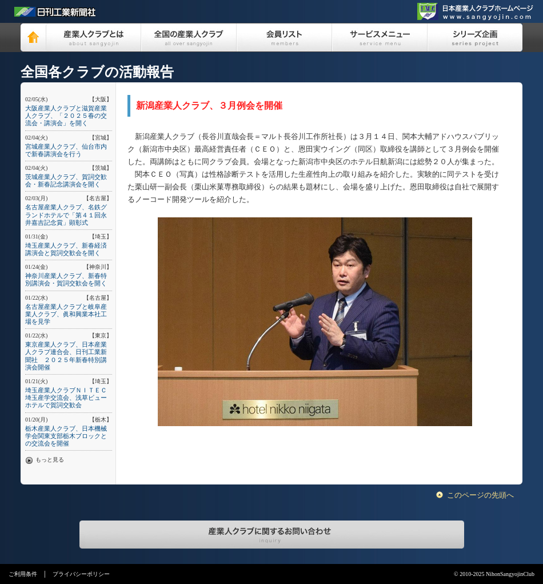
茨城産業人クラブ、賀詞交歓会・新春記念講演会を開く (66, 180)
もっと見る (49, 459)
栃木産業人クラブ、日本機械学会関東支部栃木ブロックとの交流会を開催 (66, 436)
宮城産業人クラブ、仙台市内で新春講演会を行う (66, 150)
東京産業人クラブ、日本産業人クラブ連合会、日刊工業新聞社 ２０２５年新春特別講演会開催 (66, 356)
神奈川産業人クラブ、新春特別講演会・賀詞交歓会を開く (66, 279)
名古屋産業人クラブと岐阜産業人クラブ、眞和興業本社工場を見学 (66, 314)
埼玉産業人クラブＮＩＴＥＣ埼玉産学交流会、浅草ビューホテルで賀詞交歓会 (66, 397)
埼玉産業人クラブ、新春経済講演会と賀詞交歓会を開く (66, 249)
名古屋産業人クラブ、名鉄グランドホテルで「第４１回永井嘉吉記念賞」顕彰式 (66, 214)
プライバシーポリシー (81, 574)
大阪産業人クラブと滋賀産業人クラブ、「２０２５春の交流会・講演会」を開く (66, 115)
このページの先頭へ (480, 495)
